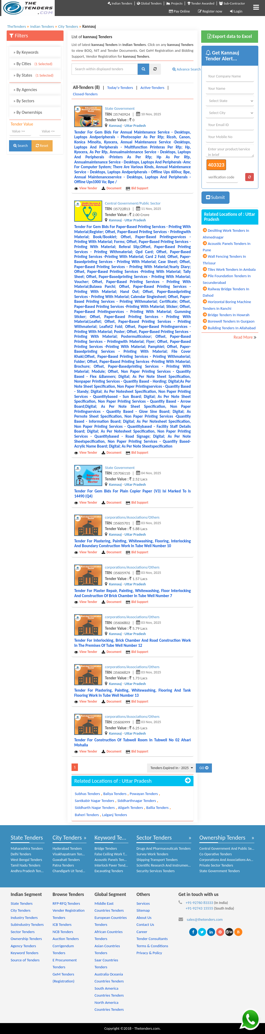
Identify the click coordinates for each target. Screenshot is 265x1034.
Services (143, 903)
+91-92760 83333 (199, 902)
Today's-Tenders (120, 87)
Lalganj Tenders (114, 814)
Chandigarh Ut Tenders (70, 871)
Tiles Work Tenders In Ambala (232, 269)
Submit (215, 197)
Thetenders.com (147, 1028)
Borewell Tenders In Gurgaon (231, 321)
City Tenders (67, 837)
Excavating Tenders (108, 871)
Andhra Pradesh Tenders (29, 871)
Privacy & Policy (149, 952)
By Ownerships (27, 112)
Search (20, 145)
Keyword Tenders (114, 837)
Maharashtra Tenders (27, 848)
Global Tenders (149, 3)
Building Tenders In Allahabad (232, 328)
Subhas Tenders (87, 793)
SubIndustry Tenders (27, 924)
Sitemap (143, 910)
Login (236, 11)
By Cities (32, 63)
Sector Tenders (154, 837)
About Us (143, 917)
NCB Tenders (63, 931)
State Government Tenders (219, 871)
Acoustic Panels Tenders (112, 859)
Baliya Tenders (114, 793)
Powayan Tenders (144, 793)
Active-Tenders (152, 87)
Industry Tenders (24, 917)
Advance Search (186, 69)
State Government (120, 108)
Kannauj (115, 125)
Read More (243, 337)
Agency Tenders (23, 945)
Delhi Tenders (21, 854)
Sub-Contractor (232, 3)
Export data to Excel (229, 36)
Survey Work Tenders (152, 854)
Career (141, 931)
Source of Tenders (25, 960)
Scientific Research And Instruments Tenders (169, 865)
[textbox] (105, 69)
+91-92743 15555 (199, 908)
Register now (210, 11)
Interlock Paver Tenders (112, 865)
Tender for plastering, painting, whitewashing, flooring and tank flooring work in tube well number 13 (132, 693)
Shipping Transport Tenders (156, 859)
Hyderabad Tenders (67, 848)
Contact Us (145, 924)
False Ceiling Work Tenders (114, 854)
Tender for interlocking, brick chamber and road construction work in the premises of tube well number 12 (132, 643)
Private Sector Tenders (216, 865)
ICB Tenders (62, 924)
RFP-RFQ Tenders (66, 903)
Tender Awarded (201, 3)
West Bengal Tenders (26, 859)
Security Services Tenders (155, 871)
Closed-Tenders (85, 94)
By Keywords (25, 52)
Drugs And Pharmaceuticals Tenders (163, 848)
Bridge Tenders (105, 848)
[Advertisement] (35, 239)
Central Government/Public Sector (133, 203)
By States (33, 75)
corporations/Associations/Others (132, 517)
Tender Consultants (152, 938)
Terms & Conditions (152, 945)
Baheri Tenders (87, 814)
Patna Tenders (63, 865)
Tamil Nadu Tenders (25, 865)
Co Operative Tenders (215, 854)
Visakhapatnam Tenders (71, 854)
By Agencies (25, 89)
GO (203, 768)
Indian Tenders (120, 3)
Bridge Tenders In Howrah (229, 314)
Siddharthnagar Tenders (136, 800)
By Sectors (23, 100)
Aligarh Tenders (130, 807)
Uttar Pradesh (135, 125)
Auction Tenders (66, 938)
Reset (42, 145)
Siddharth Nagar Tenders (95, 807)
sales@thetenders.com (205, 919)
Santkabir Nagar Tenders (94, 800)
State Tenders (27, 837)
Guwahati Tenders (66, 859)
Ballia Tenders (157, 807)
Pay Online (179, 11)
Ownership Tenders (222, 837)
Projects (174, 3)
